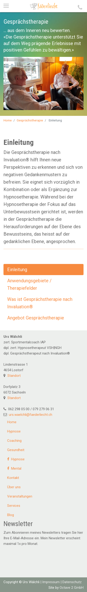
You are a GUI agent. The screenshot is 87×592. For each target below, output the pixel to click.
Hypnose (14, 431)
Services (13, 506)
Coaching (14, 441)
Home (7, 120)
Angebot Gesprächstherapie (35, 318)
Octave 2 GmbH (72, 587)
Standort (14, 376)
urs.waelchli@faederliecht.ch (30, 415)
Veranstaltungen (19, 496)
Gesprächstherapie (30, 120)
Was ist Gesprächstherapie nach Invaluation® (39, 302)
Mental (14, 468)
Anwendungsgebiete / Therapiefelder (29, 284)
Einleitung (17, 269)
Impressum (51, 582)
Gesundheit (15, 450)
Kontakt (13, 478)
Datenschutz (72, 582)
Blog (10, 515)
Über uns (14, 487)
